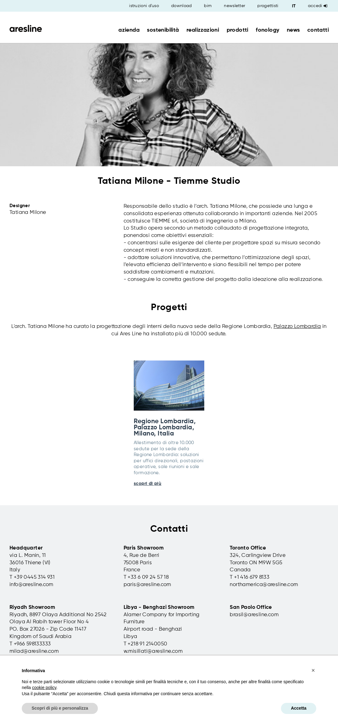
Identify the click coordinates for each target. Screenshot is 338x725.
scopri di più (147, 483)
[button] (313, 670)
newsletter (234, 6)
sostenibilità (163, 30)
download (181, 6)
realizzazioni (202, 30)
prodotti (237, 30)
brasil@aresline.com (254, 614)
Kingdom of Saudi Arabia (40, 636)
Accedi (317, 6)
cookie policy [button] (44, 687)
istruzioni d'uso (144, 6)
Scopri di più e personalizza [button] (60, 708)
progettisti (267, 6)
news (293, 30)
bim (208, 6)
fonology (267, 30)
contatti (318, 30)
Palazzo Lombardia (297, 326)
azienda (129, 30)
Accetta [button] (298, 708)
